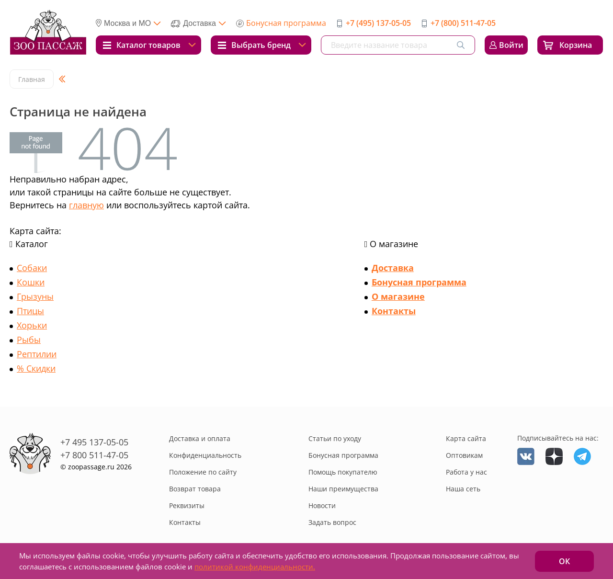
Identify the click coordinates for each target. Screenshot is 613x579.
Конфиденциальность (205, 455)
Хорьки (32, 325)
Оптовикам (464, 455)
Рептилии (37, 354)
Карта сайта (466, 438)
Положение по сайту (203, 472)
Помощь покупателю (342, 472)
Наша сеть (463, 488)
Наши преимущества (343, 488)
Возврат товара (195, 488)
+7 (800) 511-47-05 (463, 23)
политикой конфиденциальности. (254, 566)
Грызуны (35, 296)
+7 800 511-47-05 (94, 455)
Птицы (30, 311)
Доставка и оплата (199, 438)
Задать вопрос (332, 522)
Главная (31, 79)
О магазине (398, 296)
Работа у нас (466, 472)
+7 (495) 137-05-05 (378, 23)
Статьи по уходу (334, 438)
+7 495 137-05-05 (94, 442)
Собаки (32, 267)
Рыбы (29, 339)
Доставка (393, 267)
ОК (564, 561)
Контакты (394, 311)
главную (86, 205)
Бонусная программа (286, 23)
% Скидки (36, 368)
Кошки (31, 282)
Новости (322, 505)
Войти (511, 45)
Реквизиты (186, 505)
